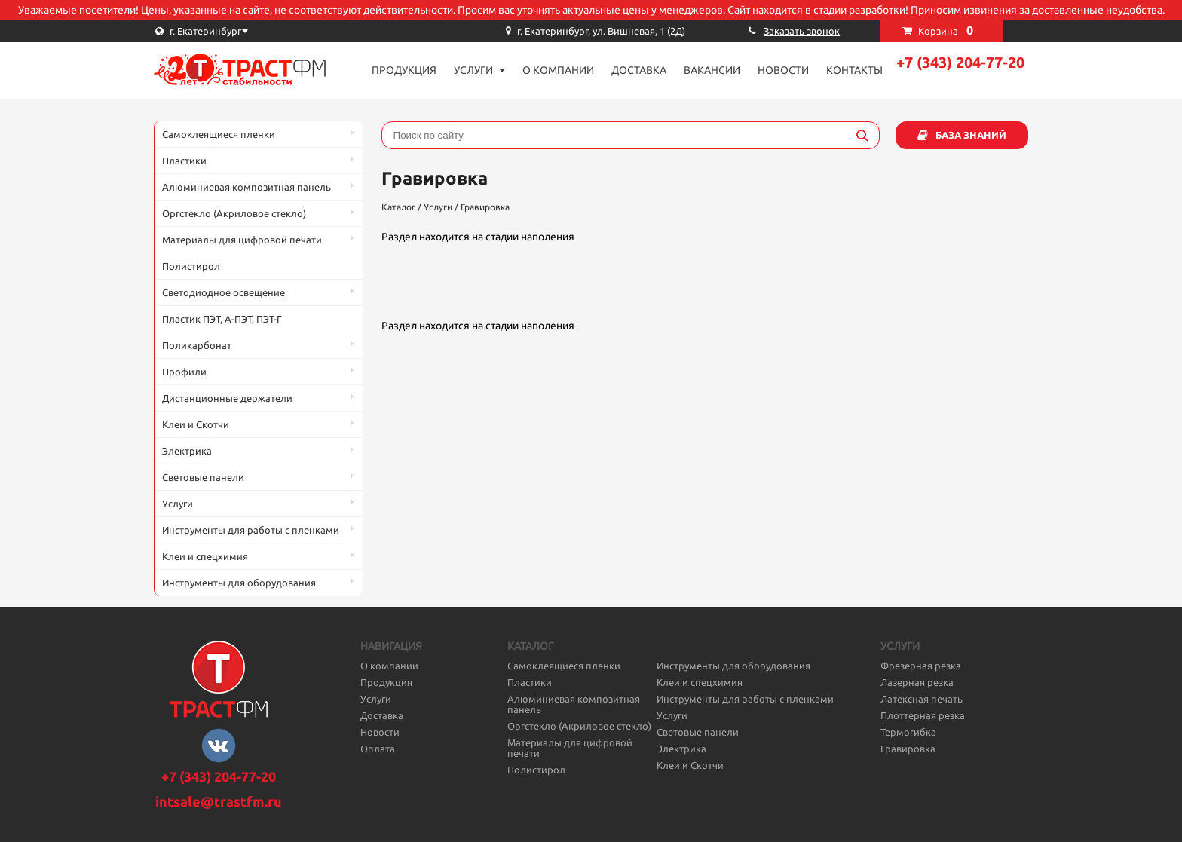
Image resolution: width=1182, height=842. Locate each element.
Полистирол (191, 266)
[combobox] (229, 31)
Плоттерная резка (922, 715)
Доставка (638, 70)
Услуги (473, 70)
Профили (184, 371)
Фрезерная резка (920, 665)
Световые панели (203, 477)
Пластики (184, 160)
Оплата (377, 748)
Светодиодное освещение (223, 292)
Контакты (854, 70)
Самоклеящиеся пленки (218, 134)
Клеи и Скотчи (195, 424)
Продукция (404, 70)
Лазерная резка (917, 682)
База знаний (970, 135)
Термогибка (908, 732)
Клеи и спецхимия (205, 556)
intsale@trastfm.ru (218, 801)
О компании (558, 70)
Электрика (187, 450)
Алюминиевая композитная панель (246, 187)
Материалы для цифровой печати (242, 239)
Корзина (945, 30)
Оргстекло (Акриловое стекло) (234, 213)
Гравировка (485, 207)
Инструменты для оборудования (239, 582)
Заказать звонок (802, 31)
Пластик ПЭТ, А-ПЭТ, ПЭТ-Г (222, 319)
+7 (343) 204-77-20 (960, 62)
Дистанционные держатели (227, 398)
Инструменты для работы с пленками (250, 530)
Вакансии (712, 70)
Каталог (398, 207)
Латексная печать (921, 699)
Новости (783, 70)
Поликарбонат (196, 345)
